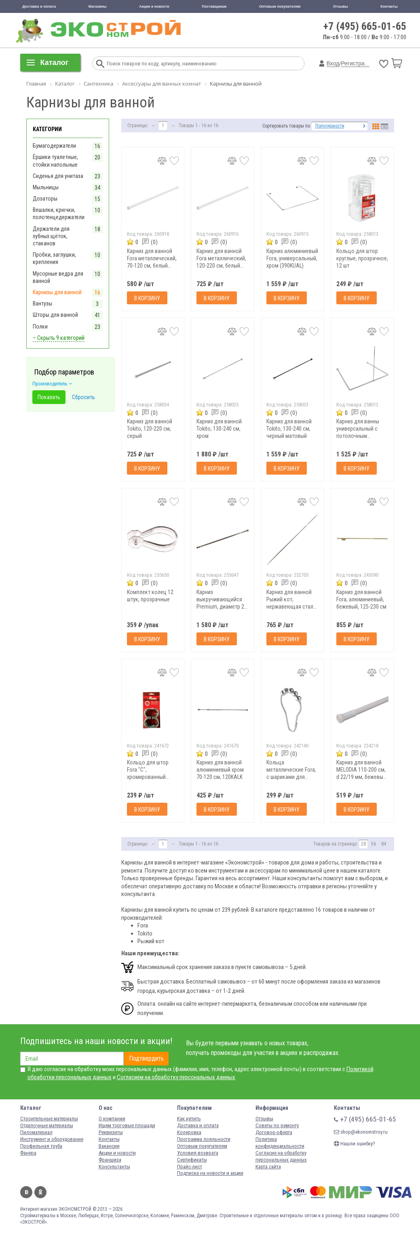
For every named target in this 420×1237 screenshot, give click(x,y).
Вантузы (42, 303)
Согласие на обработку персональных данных (281, 1156)
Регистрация (357, 63)
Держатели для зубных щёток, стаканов (51, 236)
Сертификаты (192, 1160)
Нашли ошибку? (354, 1144)
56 (373, 844)
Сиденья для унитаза (58, 176)
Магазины (98, 6)
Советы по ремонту (277, 1125)
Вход (333, 63)
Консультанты (114, 1167)
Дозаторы (45, 198)
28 (363, 844)
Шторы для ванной (55, 315)
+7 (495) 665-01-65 (364, 26)
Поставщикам (214, 6)
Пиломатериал (36, 1132)
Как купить (189, 1119)
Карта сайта (268, 1167)
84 (383, 844)
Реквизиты (111, 1132)
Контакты (388, 6)
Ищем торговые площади (127, 1125)
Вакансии (109, 1146)
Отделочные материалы (46, 1125)
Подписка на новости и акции (210, 1173)
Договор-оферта (273, 1132)
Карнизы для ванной (57, 292)
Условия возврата (197, 1153)
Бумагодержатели (54, 145)
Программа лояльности (203, 1139)
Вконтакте (26, 1192)
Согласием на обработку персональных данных (176, 1077)
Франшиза (110, 1160)
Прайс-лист (189, 1167)
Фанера (28, 1153)
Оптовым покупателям (280, 6)
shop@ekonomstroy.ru (361, 1132)
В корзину (147, 298)
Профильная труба (41, 1146)
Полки (40, 326)
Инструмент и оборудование (51, 1139)
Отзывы (340, 6)
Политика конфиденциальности (279, 1142)
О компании (112, 1119)
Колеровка (189, 1132)
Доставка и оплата (39, 6)
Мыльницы (46, 187)
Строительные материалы (49, 1119)
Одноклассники (40, 1192)
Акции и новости (154, 6)
